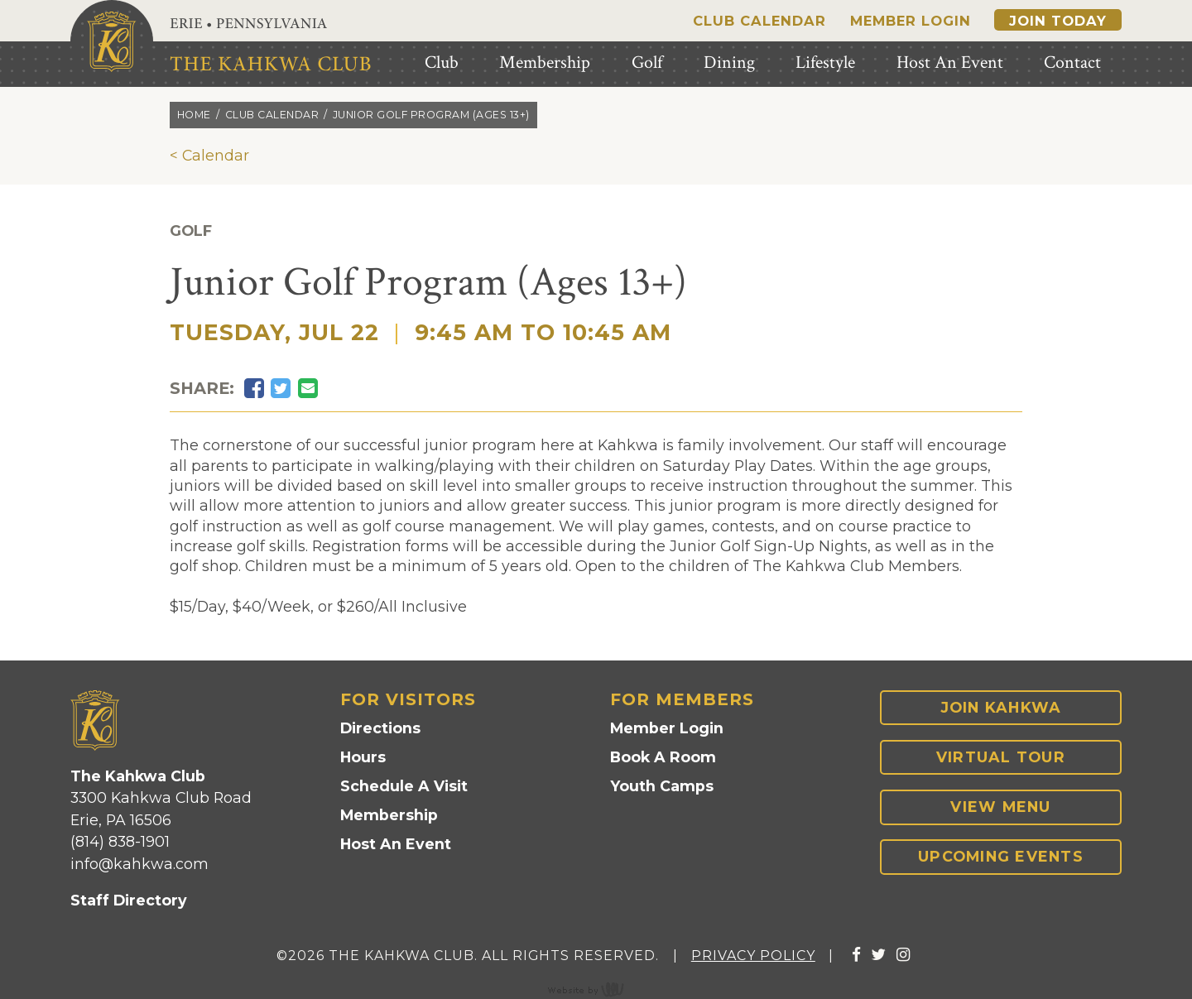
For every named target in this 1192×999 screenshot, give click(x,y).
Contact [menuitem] (1072, 62)
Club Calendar (759, 20)
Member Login (910, 20)
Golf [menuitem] (647, 62)
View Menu (1000, 806)
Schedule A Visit (404, 786)
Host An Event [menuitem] (949, 62)
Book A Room (663, 757)
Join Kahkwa (1001, 707)
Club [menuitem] (442, 62)
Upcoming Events (1001, 856)
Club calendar (272, 114)
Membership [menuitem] (544, 62)
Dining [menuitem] (729, 62)
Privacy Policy (753, 955)
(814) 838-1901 (120, 841)
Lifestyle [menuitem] (825, 62)
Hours (363, 757)
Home (194, 114)
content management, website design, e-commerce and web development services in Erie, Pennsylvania (596, 989)
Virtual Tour (1000, 757)
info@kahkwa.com (139, 863)
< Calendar (209, 155)
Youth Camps (662, 786)
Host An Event (395, 844)
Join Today (1058, 20)
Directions (380, 728)
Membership (389, 815)
